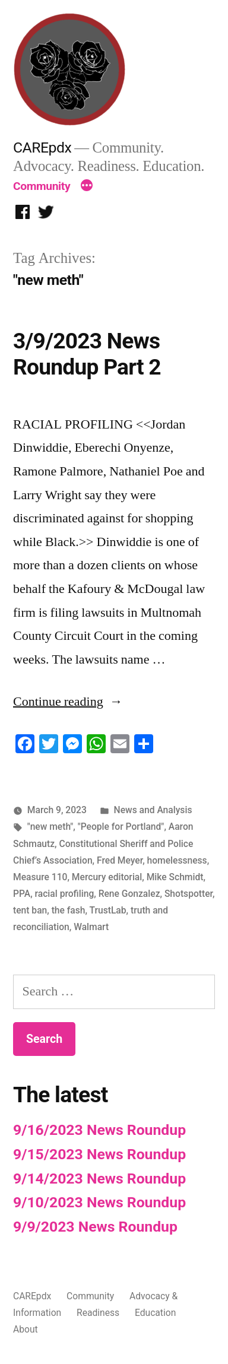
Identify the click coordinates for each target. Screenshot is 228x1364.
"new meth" (50, 826)
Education (155, 1312)
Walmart (91, 926)
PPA (21, 893)
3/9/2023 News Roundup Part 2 (87, 354)
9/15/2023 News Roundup (99, 1154)
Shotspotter (188, 893)
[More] (87, 186)
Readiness (98, 1312)
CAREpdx (42, 147)
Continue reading (68, 701)
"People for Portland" (121, 826)
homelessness (177, 860)
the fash (69, 910)
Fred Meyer (119, 860)
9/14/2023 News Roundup (99, 1178)
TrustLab (108, 910)
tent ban (30, 910)
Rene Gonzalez (129, 893)
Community (41, 186)
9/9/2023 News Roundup (95, 1226)
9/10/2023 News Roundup (99, 1202)
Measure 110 (40, 877)
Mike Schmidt (175, 877)
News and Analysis (153, 810)
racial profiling (64, 893)
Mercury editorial (107, 877)
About (25, 1329)
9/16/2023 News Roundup (99, 1129)
